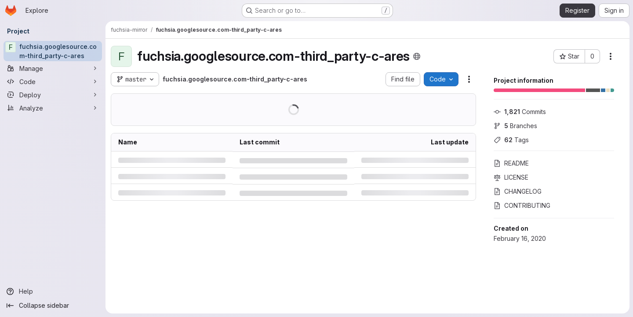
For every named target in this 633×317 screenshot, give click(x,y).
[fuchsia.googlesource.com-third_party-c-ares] (53, 51)
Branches (515, 125)
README (511, 163)
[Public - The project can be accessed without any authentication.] (416, 56)
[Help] (53, 291)
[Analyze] (53, 108)
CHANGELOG (518, 191)
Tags (511, 140)
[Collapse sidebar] (53, 305)
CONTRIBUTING (522, 205)
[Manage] (53, 68)
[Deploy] (53, 94)
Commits (520, 111)
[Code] (53, 81)
